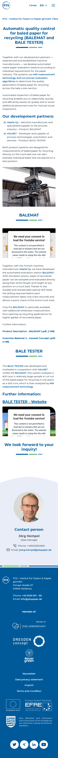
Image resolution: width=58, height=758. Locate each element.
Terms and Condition (29, 691)
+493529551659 (36, 545)
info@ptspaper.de (31, 599)
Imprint (29, 685)
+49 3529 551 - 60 (32, 595)
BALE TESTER (15, 365)
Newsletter (29, 673)
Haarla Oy (13, 122)
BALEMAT (48, 272)
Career (33, 5)
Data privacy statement (29, 679)
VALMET (12, 133)
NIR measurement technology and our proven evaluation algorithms (28, 78)
